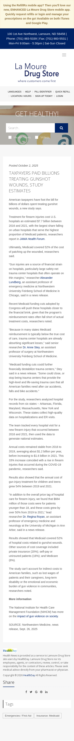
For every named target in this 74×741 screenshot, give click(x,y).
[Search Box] (30, 127)
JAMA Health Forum (32, 238)
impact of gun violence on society (37, 616)
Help (28, 91)
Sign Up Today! (43, 96)
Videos (42, 137)
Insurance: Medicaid (48, 715)
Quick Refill (62, 91)
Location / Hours (21, 96)
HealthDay (29, 675)
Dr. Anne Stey (31, 347)
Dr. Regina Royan (34, 516)
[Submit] (61, 128)
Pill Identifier (43, 91)
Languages (14, 91)
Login (59, 96)
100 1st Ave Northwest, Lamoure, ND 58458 (36, 33)
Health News (19, 137)
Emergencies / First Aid (18, 715)
